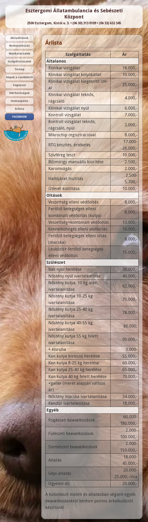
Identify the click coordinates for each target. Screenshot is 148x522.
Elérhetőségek (19, 93)
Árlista (19, 109)
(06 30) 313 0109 (84, 23)
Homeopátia (19, 101)
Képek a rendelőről (19, 77)
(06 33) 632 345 (110, 23)
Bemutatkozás (19, 45)
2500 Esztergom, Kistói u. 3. (48, 23)
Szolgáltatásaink (19, 61)
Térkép (19, 69)
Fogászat (19, 85)
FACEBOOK (19, 116)
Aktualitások (19, 38)
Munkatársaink (19, 53)
